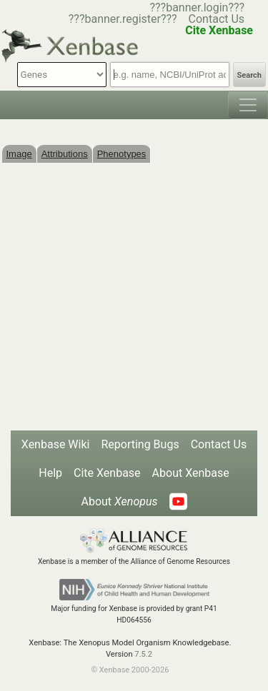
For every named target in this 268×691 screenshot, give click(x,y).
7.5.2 (143, 654)
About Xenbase (190, 473)
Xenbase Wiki (55, 444)
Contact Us (217, 19)
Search (249, 75)
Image (19, 153)
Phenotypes (122, 153)
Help (50, 473)
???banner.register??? (123, 19)
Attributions (64, 153)
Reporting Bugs (140, 444)
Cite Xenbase (107, 473)
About (119, 501)
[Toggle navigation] (248, 105)
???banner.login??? (196, 7)
